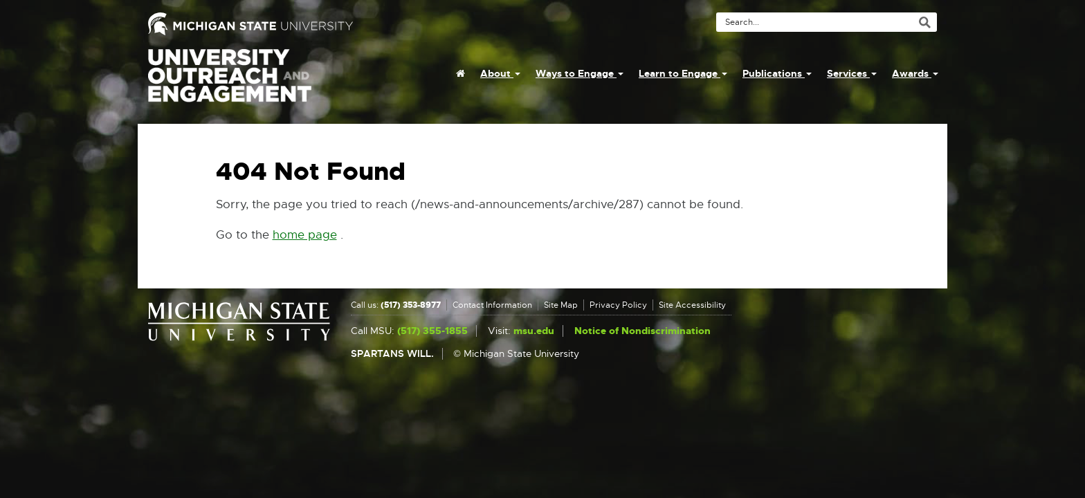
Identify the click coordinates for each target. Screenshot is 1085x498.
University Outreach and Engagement (229, 83)
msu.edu (533, 331)
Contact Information (492, 305)
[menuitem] (460, 73)
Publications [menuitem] (777, 73)
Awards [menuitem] (915, 73)
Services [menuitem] (852, 73)
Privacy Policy (618, 305)
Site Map (561, 305)
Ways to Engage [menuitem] (579, 73)
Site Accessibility (692, 305)
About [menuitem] (500, 73)
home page (305, 235)
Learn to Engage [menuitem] (683, 73)
